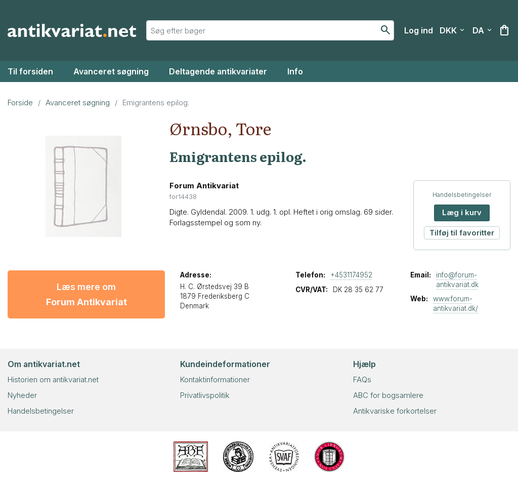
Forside (20, 102)
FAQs (362, 379)
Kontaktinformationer (215, 379)
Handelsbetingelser (462, 194)
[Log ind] (418, 30)
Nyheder (22, 395)
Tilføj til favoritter (461, 232)
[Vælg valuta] (452, 30)
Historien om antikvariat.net (53, 379)
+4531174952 (351, 275)
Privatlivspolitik (205, 395)
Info (295, 71)
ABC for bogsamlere (388, 395)
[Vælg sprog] (482, 30)
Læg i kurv (462, 212)
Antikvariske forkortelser (395, 411)
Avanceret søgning (111, 71)
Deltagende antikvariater (218, 71)
